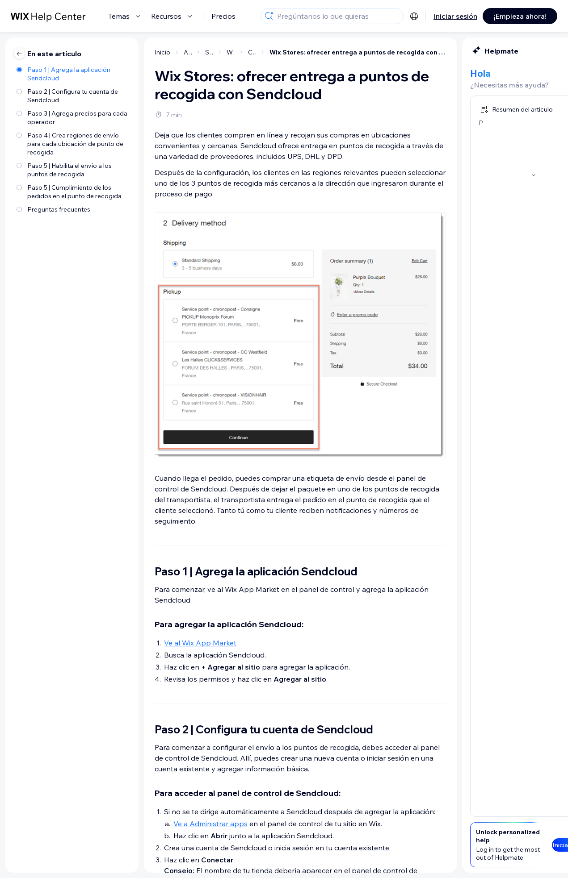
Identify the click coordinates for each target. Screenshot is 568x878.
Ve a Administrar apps (125, 823)
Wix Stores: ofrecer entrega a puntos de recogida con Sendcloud (272, 52)
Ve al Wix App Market (115, 642)
